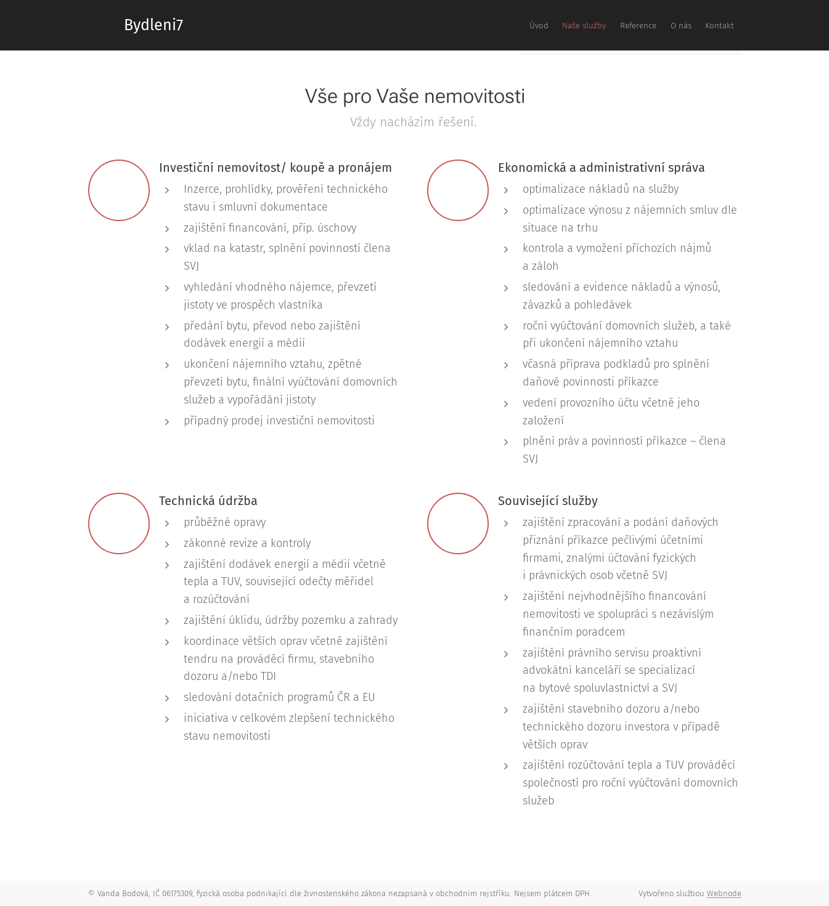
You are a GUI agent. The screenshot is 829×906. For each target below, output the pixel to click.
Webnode (724, 893)
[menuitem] (642, 25)
